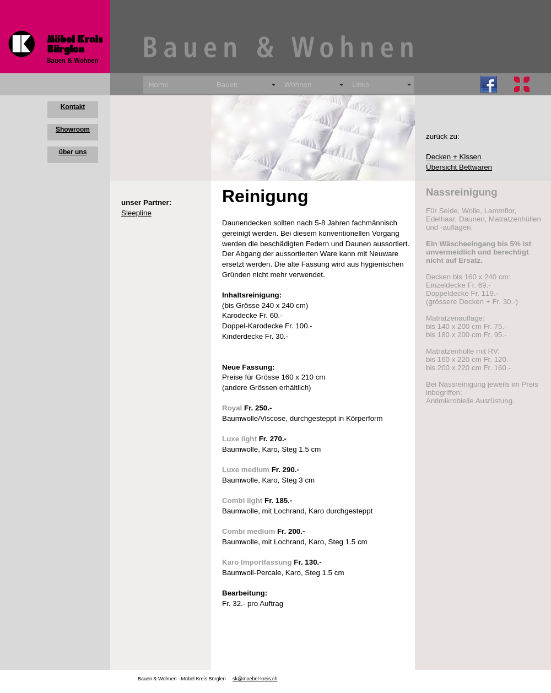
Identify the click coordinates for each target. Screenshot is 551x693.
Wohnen (297, 84)
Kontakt (73, 107)
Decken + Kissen (453, 157)
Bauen (227, 84)
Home (159, 84)
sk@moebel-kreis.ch (255, 678)
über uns (73, 152)
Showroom (73, 129)
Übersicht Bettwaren (459, 167)
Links (360, 84)
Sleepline (136, 213)
